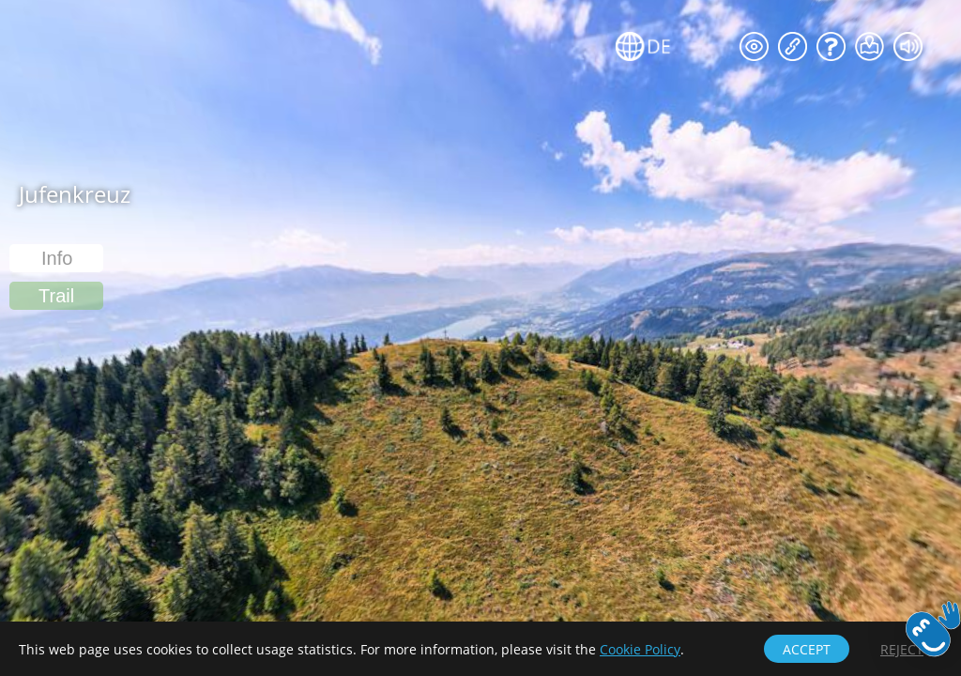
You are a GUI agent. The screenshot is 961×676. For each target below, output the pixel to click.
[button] (56, 296)
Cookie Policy (640, 649)
